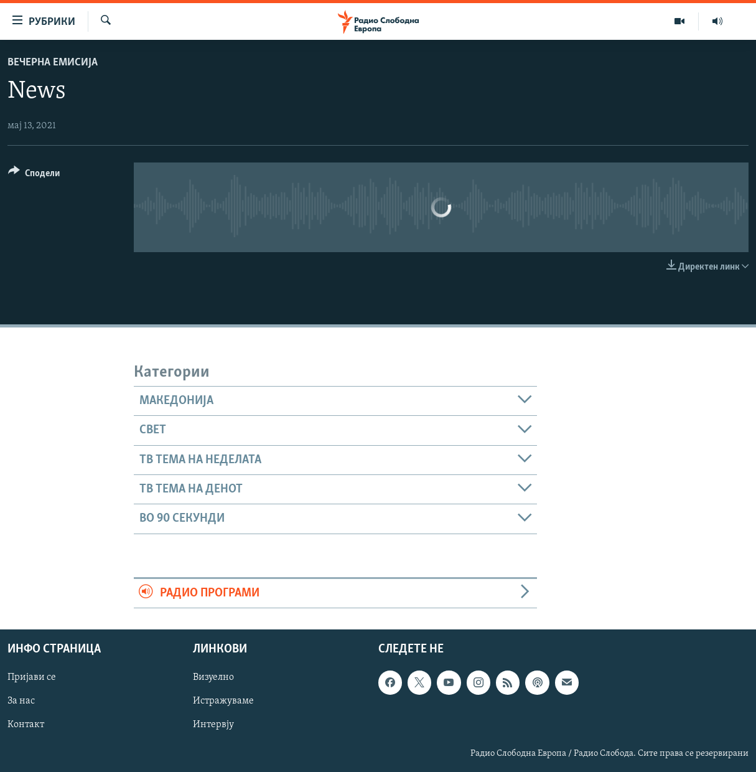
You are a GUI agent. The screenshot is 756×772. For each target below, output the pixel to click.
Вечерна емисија (52, 62)
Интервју (213, 725)
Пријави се (31, 677)
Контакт (25, 725)
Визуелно (213, 677)
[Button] (34, 175)
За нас (21, 701)
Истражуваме (223, 701)
